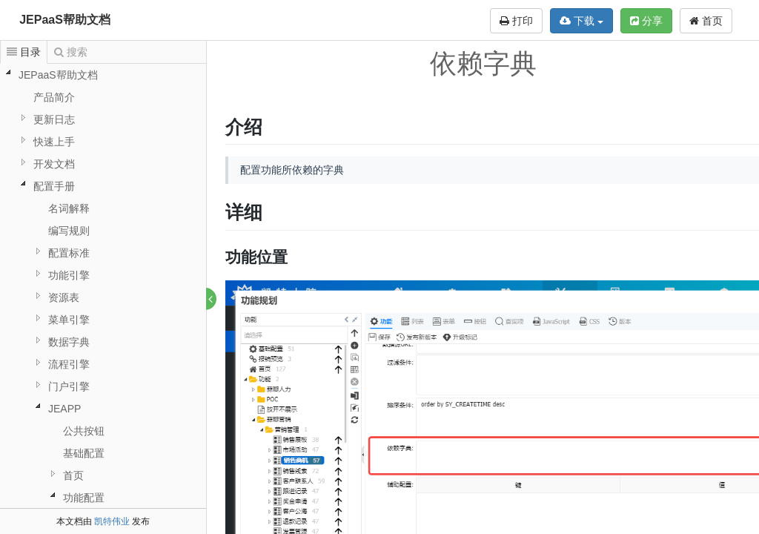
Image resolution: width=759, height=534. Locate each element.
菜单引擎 (69, 320)
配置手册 (54, 186)
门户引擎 (69, 386)
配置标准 (69, 253)
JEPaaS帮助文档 (64, 19)
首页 (706, 21)
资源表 (63, 297)
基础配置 (84, 453)
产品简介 (54, 97)
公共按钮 (84, 431)
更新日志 (54, 119)
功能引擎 (69, 275)
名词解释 (69, 208)
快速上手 (54, 142)
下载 (581, 21)
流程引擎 (69, 364)
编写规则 (69, 231)
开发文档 (54, 164)
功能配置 (84, 498)
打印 (516, 21)
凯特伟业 (112, 521)
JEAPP (64, 409)
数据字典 (69, 342)
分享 (646, 21)
